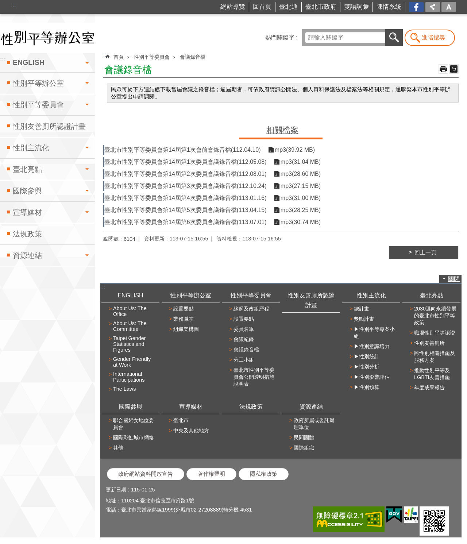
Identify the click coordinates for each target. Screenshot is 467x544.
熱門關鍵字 (279, 37)
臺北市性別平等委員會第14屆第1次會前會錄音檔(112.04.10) (182, 150)
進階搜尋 (433, 37)
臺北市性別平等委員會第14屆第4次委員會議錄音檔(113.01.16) (185, 198)
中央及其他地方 (191, 430)
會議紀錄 (244, 339)
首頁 (118, 57)
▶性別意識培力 (372, 346)
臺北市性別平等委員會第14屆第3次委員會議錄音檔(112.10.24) (185, 186)
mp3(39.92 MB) (295, 150)
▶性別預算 (366, 387)
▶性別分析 (366, 367)
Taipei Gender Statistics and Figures (129, 344)
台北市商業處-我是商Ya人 (417, 7)
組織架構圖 (186, 329)
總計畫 (361, 309)
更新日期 (116, 490)
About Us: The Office (130, 311)
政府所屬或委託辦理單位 (314, 423)
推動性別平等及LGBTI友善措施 (432, 373)
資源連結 (27, 255)
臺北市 (181, 420)
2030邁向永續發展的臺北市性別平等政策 (435, 315)
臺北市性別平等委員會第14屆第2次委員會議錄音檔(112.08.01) (185, 174)
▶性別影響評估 (372, 377)
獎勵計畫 (364, 319)
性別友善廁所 (429, 343)
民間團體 (304, 437)
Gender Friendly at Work (132, 362)
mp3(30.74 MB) (301, 222)
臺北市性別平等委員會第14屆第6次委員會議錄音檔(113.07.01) (185, 222)
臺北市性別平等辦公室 (47, 38)
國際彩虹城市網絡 (133, 437)
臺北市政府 (320, 6)
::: (13, 5)
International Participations (128, 377)
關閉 (454, 279)
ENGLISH (29, 62)
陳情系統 (389, 6)
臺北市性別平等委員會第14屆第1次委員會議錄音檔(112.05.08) (185, 162)
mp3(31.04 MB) (301, 162)
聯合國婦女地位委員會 (133, 423)
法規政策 (27, 234)
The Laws (124, 389)
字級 (448, 7)
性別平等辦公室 (38, 83)
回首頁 (262, 6)
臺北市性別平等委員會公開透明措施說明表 (254, 377)
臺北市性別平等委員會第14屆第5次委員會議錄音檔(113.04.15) (185, 210)
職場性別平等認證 (434, 333)
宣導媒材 (27, 212)
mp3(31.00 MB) (301, 198)
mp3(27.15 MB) (301, 186)
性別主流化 (31, 148)
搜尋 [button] (394, 37)
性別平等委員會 (38, 105)
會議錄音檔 (192, 57)
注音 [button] (454, 69)
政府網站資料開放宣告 (145, 474)
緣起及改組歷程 (251, 309)
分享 (432, 7)
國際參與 (27, 191)
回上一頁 (425, 252)
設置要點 (183, 309)
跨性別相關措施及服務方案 (434, 356)
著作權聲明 (211, 474)
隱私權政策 (263, 474)
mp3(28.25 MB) (301, 210)
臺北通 (288, 6)
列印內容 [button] (443, 69)
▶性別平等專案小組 (374, 332)
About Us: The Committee (130, 326)
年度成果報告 (429, 387)
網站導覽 (232, 6)
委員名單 (244, 329)
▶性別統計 (366, 356)
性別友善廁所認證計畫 (49, 126)
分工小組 (244, 360)
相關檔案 (282, 130)
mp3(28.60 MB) (301, 174)
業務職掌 (183, 319)
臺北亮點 (27, 169)
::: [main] (105, 55)
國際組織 (304, 448)
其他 (118, 448)
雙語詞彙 (356, 6)
